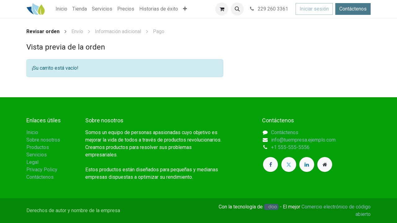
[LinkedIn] (306, 164)
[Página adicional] (324, 164)
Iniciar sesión (314, 9)
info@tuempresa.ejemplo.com (303, 140)
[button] (237, 8)
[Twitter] (288, 164)
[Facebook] (270, 164)
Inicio (32, 132)
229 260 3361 (268, 9)
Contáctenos (353, 9)
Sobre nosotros (43, 140)
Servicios (36, 155)
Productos (37, 147)
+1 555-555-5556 (290, 147)
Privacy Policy (41, 170)
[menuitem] (61, 9)
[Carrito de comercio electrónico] (221, 8)
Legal (32, 162)
